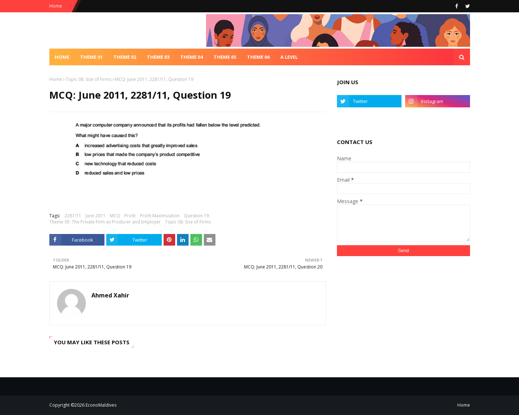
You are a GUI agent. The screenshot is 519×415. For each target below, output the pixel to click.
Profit (130, 216)
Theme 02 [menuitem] (125, 57)
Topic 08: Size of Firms (88, 79)
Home (55, 6)
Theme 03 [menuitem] (158, 57)
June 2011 (96, 216)
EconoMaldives (101, 405)
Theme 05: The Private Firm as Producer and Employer (105, 222)
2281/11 (73, 216)
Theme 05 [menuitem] (225, 57)
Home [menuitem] (62, 57)
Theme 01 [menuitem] (91, 57)
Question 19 (196, 216)
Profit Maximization (160, 216)
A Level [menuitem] (289, 57)
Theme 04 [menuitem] (191, 57)
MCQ (115, 216)
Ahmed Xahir (110, 295)
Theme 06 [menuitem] (258, 57)
